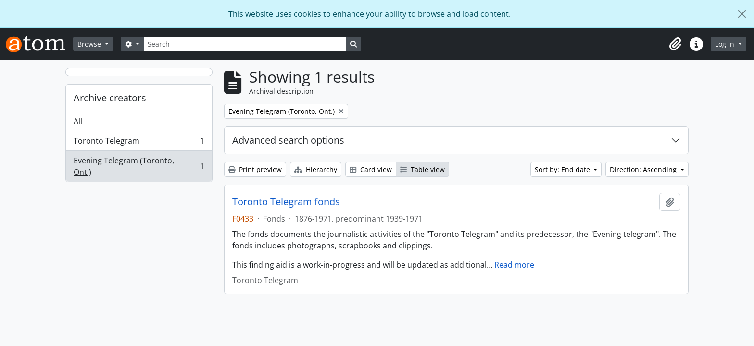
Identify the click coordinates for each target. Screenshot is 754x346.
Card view (371, 169)
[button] (675, 44)
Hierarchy (315, 169)
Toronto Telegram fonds (286, 202)
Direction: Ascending (644, 169)
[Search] (244, 44)
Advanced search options (288, 140)
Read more (514, 265)
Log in (725, 44)
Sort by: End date (563, 169)
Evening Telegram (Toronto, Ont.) (138, 166)
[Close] (742, 13)
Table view (422, 169)
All (78, 121)
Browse (90, 44)
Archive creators (110, 97)
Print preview (255, 169)
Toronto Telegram (138, 143)
